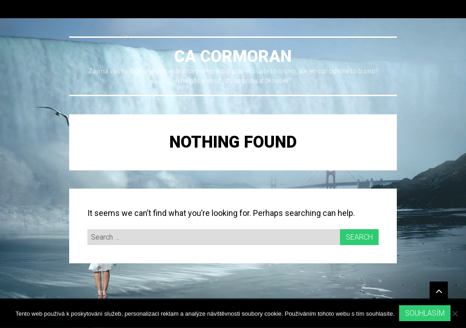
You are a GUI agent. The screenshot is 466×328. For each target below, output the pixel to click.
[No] (454, 313)
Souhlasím (425, 313)
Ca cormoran (233, 56)
